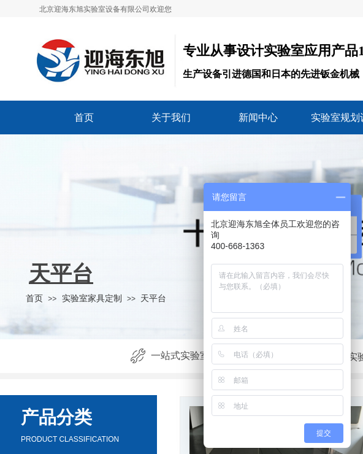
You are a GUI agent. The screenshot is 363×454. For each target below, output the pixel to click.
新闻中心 (258, 117)
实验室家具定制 (92, 298)
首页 (84, 117)
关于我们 (171, 117)
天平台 (153, 298)
